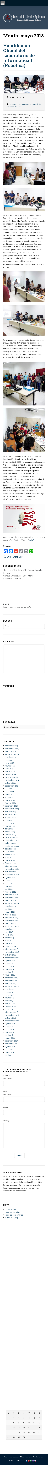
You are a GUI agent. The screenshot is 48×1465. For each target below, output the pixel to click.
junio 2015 (9, 1049)
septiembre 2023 (12, 814)
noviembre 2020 (12, 898)
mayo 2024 (10, 794)
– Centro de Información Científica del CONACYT (24, 1395)
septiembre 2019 (12, 926)
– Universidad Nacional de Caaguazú (24, 1301)
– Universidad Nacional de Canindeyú (24, 1312)
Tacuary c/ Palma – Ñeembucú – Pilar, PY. (24, 1259)
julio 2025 (9, 760)
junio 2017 (9, 995)
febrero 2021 (10, 892)
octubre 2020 (11, 900)
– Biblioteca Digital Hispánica (24, 1359)
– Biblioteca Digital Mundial (24, 1357)
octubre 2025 (10, 752)
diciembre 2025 (11, 746)
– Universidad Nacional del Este (24, 1296)
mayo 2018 (9, 969)
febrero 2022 (10, 863)
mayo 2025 (9, 766)
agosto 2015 (10, 1047)
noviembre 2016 (12, 1015)
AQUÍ (31, 540)
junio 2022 (9, 852)
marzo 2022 (10, 860)
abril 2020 (9, 909)
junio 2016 (9, 1029)
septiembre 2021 (12, 875)
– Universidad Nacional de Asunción (24, 1293)
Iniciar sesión (10, 1209)
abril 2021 (9, 889)
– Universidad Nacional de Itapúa (24, 1299)
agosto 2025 (10, 757)
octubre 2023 (10, 812)
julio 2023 (9, 820)
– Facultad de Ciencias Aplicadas (24, 1326)
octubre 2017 (10, 984)
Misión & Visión (26, 1457)
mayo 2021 (9, 886)
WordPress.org (11, 1218)
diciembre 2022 (11, 837)
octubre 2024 (10, 783)
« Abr (21, 1442)
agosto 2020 (10, 906)
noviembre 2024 (12, 780)
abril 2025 (9, 769)
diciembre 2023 (11, 806)
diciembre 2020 (11, 895)
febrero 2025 (10, 774)
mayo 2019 (9, 938)
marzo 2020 (10, 912)
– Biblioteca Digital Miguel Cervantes (24, 1362)
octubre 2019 (10, 923)
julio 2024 (9, 789)
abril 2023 (9, 829)
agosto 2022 (10, 849)
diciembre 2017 (11, 978)
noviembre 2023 (12, 809)
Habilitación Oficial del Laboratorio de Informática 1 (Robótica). (19, 55)
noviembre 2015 (11, 1044)
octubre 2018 (10, 955)
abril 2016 (9, 1035)
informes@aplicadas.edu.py (24, 1281)
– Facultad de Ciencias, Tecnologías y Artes (24, 1345)
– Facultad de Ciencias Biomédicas (24, 1348)
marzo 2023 (10, 832)
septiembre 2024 (12, 786)
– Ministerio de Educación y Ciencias (24, 1377)
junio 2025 (9, 763)
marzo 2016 (10, 1038)
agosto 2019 (10, 929)
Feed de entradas (12, 1212)
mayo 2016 (9, 1032)
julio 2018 (9, 963)
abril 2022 (9, 858)
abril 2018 (9, 972)
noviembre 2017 (11, 981)
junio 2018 (9, 966)
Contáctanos (38, 1457)
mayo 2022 (10, 855)
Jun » (27, 1442)
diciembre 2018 (11, 949)
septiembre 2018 (12, 958)
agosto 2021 (10, 878)
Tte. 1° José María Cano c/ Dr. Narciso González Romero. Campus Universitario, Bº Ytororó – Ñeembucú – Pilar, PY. (24, 1254)
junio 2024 (9, 792)
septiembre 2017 (12, 986)
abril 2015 (9, 1055)
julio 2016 (9, 1027)
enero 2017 (9, 1009)
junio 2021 (9, 883)
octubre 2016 (10, 1018)
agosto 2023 (10, 817)
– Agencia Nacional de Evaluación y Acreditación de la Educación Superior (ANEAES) (24, 1384)
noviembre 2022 (12, 840)
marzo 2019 (10, 943)
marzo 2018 (10, 975)
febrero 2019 (10, 946)
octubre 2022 (10, 843)
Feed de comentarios (14, 1215)
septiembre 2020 (12, 903)
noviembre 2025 (12, 749)
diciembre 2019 (11, 918)
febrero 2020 (10, 915)
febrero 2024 (10, 803)
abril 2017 (9, 1001)
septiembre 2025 (12, 754)
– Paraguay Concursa (24, 1401)
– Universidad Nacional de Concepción (24, 1304)
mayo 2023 (10, 826)
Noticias (17, 107)
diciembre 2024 (11, 777)
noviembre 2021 (12, 869)
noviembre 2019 (12, 920)
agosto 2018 (10, 961)
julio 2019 (9, 932)
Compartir (17, 556)
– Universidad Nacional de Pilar (24, 1290)
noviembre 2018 (12, 952)
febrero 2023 (10, 835)
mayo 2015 (9, 1052)
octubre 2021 (10, 872)
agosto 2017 (10, 989)
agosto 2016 (10, 1024)
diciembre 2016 (11, 1012)
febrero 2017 (10, 1007)
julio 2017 (9, 992)
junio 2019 (9, 935)
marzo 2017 (10, 1004)
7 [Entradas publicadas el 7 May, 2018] (8, 1423)
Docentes (13, 104)
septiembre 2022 (12, 846)
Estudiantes (22, 104)
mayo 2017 (9, 998)
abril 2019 (9, 941)
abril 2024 (9, 797)
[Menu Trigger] (3, 3)
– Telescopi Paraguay (24, 1398)
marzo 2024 (10, 800)
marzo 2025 (10, 772)
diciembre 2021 (11, 866)
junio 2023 (9, 823)
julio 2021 (9, 880)
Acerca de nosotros (11, 1457)
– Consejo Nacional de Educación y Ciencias (24, 1379)
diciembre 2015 (11, 1041)
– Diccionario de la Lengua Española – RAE (24, 1403)
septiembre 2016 (12, 1021)
